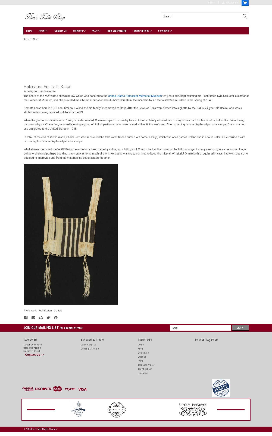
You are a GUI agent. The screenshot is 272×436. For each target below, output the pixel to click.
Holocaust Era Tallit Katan (52, 39)
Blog (35, 39)
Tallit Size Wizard (116, 30)
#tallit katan (45, 310)
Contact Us (60, 30)
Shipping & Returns (90, 348)
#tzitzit (58, 310)
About (43, 31)
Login (83, 344)
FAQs (96, 31)
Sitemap (53, 429)
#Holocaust (30, 310)
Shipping (79, 31)
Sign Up (92, 344)
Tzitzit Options (142, 31)
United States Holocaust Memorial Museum (135, 96)
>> (34, 354)
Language (165, 31)
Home (29, 30)
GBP (211, 2)
